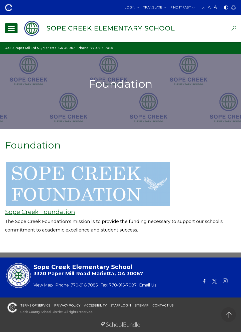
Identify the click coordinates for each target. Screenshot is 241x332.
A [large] (215, 7)
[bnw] (226, 8)
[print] (233, 8)
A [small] (203, 8)
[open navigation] (11, 28)
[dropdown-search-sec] (233, 28)
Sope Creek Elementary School (110, 28)
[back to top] (228, 314)
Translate (152, 7)
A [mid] (209, 7)
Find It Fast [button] (180, 7)
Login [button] (130, 7)
